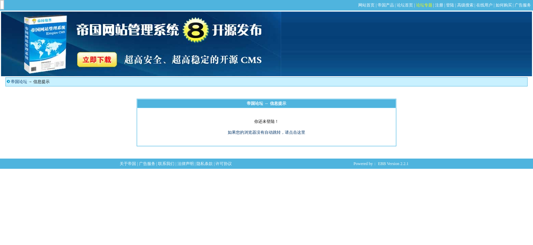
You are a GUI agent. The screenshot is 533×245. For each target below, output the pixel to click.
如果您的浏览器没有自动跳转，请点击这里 (266, 132)
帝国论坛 (19, 81)
